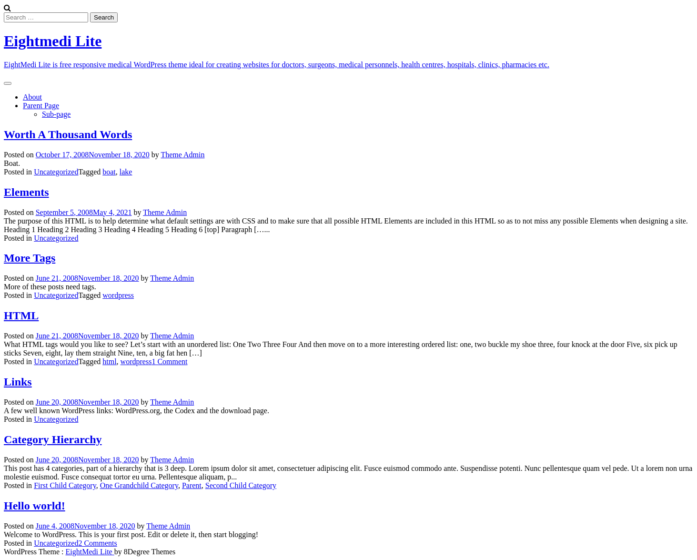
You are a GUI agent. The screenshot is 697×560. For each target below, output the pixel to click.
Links (18, 382)
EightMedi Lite (90, 552)
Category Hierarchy (53, 439)
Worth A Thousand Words (68, 134)
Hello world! (34, 505)
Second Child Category (240, 485)
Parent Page (41, 106)
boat (109, 172)
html (109, 361)
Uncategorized (56, 172)
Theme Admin (182, 155)
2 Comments (97, 543)
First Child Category (65, 485)
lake (126, 172)
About (32, 97)
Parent (192, 485)
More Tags (29, 258)
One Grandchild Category (139, 485)
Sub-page (56, 114)
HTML (21, 315)
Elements (26, 192)
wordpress (118, 295)
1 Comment (169, 361)
